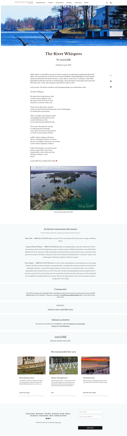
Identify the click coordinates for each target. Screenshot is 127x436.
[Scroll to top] (111, 75)
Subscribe (90, 428)
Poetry (71, 309)
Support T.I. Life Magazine (60, 326)
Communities (43, 415)
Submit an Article (60, 415)
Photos (68, 413)
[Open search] (107, 3)
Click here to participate (77, 324)
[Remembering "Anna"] (31, 384)
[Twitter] (111, 81)
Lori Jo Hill (65, 60)
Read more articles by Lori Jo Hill (60, 340)
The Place (78, 2)
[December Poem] (95, 384)
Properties (55, 413)
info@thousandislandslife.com (71, 295)
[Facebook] (111, 87)
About (51, 415)
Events (50, 2)
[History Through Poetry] (63, 384)
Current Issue (40, 2)
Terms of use (58, 422)
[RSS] (50, 418)
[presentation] (90, 423)
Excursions (34, 415)
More (87, 2)
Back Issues (60, 2)
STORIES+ (69, 2)
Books (62, 413)
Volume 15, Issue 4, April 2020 (58, 309)
